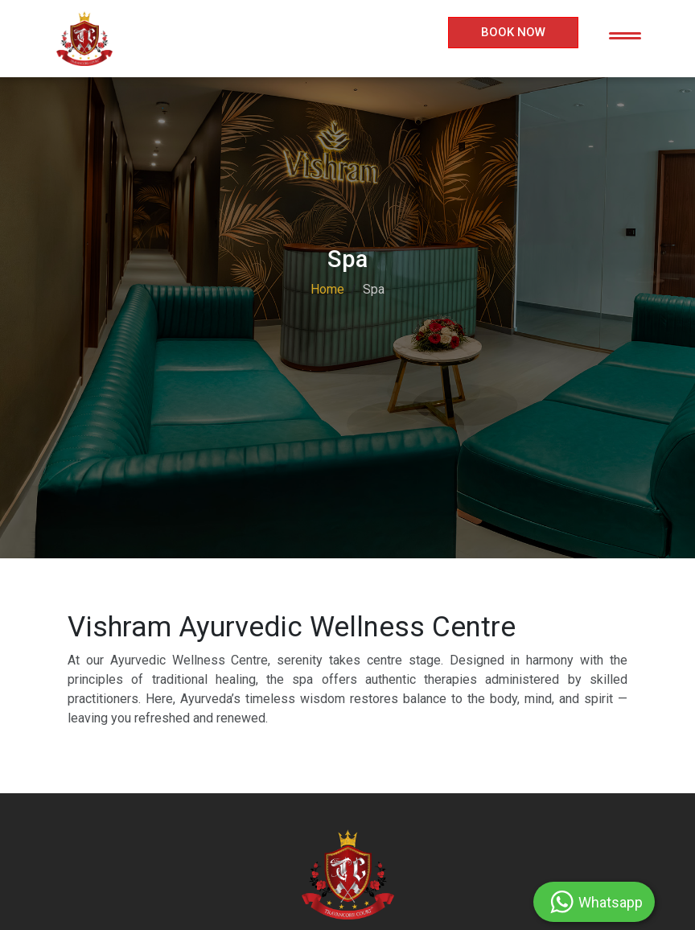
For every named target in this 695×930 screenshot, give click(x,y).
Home (327, 289)
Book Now (513, 32)
